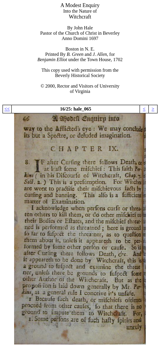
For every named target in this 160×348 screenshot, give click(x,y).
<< (7, 108)
